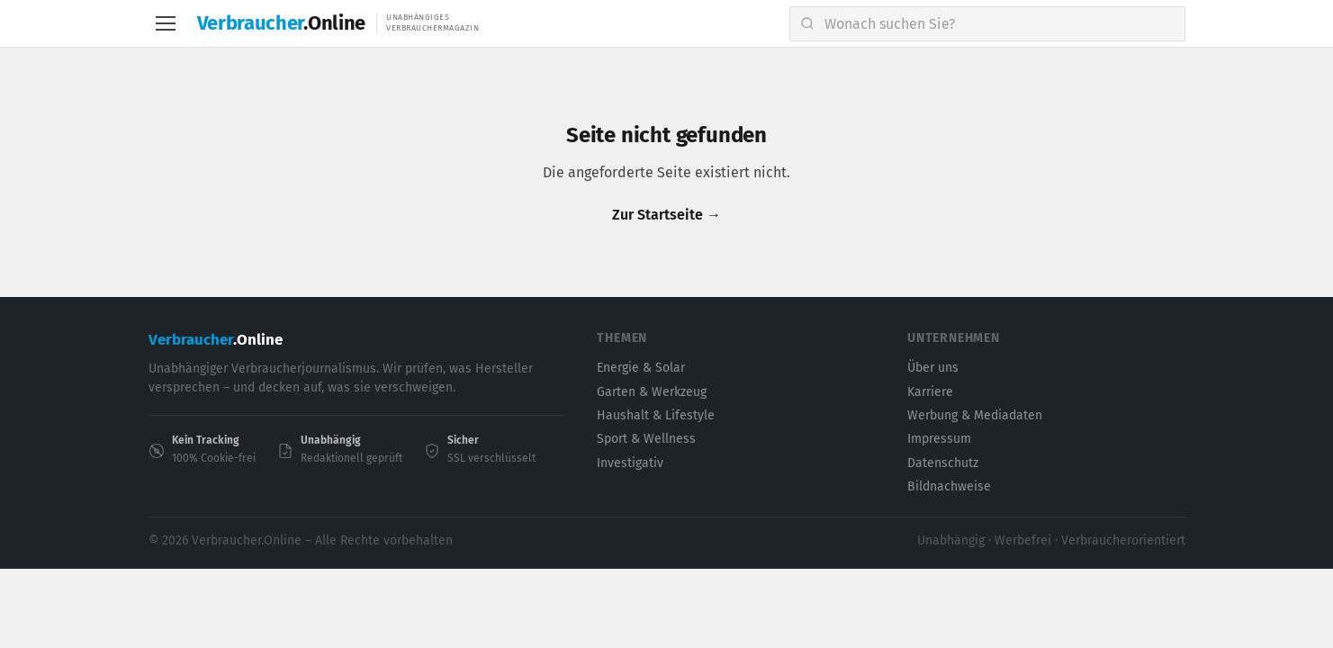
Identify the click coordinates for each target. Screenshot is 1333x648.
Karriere (930, 392)
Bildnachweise (949, 486)
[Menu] (166, 23)
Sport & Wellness (646, 438)
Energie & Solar (641, 367)
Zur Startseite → (666, 214)
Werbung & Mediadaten (974, 415)
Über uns (933, 367)
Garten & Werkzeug (652, 392)
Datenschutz (942, 463)
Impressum (939, 438)
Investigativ (630, 463)
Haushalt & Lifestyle (656, 415)
